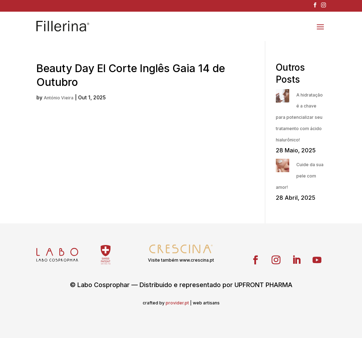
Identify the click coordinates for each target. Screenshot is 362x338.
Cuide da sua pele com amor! (300, 176)
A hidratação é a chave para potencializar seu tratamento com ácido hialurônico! (299, 117)
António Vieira (58, 97)
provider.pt (177, 302)
